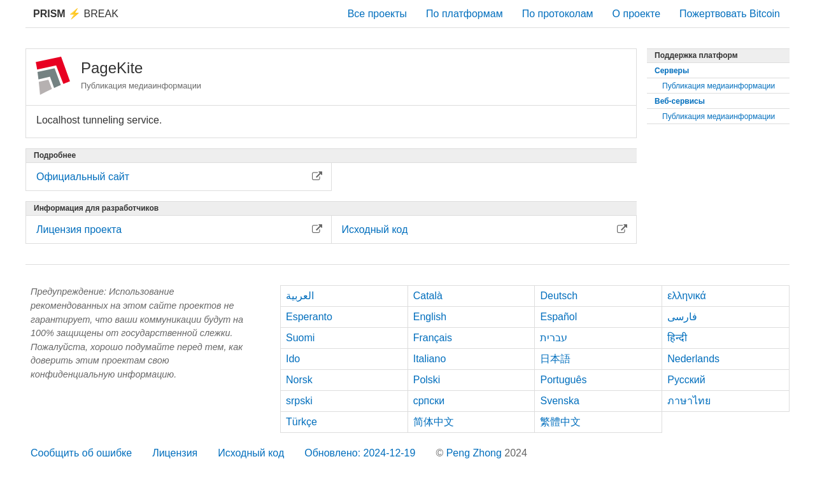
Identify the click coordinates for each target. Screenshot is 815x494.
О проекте (636, 13)
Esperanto (309, 316)
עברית (553, 337)
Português (563, 379)
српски (429, 400)
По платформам (464, 13)
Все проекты (377, 13)
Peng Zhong (475, 453)
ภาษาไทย (689, 400)
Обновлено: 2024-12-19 (359, 453)
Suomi (300, 337)
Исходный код (251, 453)
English (429, 316)
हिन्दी (677, 337)
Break (75, 13)
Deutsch (559, 295)
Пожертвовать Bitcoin (729, 13)
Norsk (299, 379)
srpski (299, 400)
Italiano (429, 358)
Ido (293, 358)
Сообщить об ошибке (81, 453)
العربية (300, 295)
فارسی (682, 316)
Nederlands (693, 358)
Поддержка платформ (696, 55)
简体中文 (433, 421)
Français (432, 337)
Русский (686, 379)
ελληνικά (686, 295)
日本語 (555, 358)
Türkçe (301, 421)
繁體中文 (560, 421)
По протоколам (557, 13)
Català (428, 295)
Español (558, 316)
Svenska (559, 400)
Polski (427, 379)
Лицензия (174, 453)
